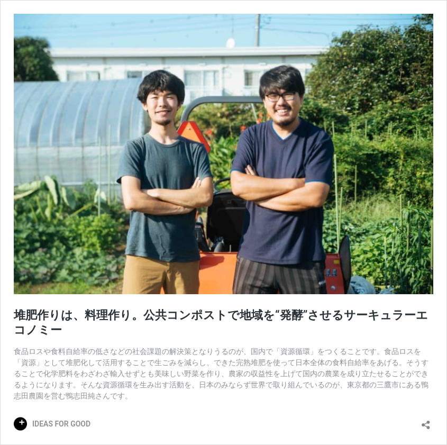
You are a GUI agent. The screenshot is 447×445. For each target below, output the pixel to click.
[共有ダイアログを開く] (425, 421)
